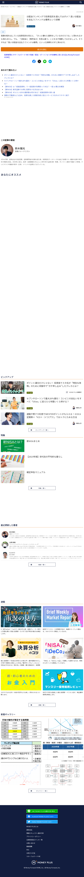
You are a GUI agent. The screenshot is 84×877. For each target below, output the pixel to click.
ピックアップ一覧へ (42, 430)
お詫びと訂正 (30, 853)
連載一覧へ (42, 705)
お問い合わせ (30, 843)
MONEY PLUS (4, 6)
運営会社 (29, 830)
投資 (3, 32)
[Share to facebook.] (34, 61)
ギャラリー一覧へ (42, 791)
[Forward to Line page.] (42, 811)
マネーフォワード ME (33, 856)
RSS (27, 850)
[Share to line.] (44, 61)
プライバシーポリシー (33, 836)
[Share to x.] (39, 61)
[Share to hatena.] (50, 61)
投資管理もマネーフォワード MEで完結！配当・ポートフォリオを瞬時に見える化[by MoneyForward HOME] (42, 55)
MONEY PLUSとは (32, 826)
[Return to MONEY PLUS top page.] (42, 2)
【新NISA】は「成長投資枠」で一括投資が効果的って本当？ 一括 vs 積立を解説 (34, 86)
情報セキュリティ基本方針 (35, 833)
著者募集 (29, 846)
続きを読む (42, 49)
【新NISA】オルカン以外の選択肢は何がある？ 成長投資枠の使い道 (29, 92)
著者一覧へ (42, 564)
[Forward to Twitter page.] (42, 821)
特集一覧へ (42, 488)
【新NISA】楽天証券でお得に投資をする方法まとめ (23, 89)
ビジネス (12, 6)
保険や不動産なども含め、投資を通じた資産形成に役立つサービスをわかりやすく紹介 (36, 95)
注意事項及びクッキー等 (34, 840)
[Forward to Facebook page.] (42, 816)
